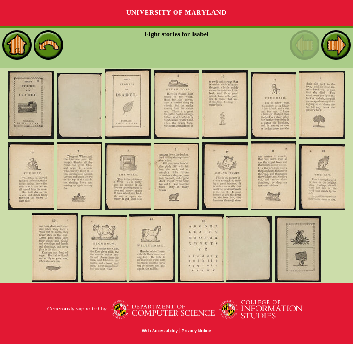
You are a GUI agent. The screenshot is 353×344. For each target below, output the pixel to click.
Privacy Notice (196, 330)
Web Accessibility (160, 330)
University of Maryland (176, 12)
